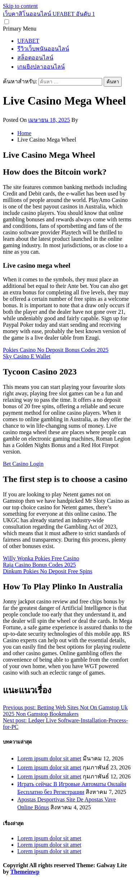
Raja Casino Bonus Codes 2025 (39, 565)
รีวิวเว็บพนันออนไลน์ (43, 49)
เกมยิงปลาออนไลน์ (41, 67)
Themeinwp (25, 872)
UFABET (28, 41)
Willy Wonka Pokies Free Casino (41, 558)
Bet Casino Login (23, 464)
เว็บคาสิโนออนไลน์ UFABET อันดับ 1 (49, 14)
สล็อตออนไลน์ (35, 58)
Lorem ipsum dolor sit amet (49, 758)
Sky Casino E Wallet (26, 356)
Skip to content (20, 6)
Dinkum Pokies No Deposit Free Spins (47, 571)
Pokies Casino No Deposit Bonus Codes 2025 (55, 350)
